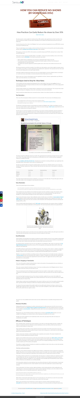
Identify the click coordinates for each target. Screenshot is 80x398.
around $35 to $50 (49, 312)
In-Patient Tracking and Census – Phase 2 (18, 393)
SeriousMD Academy (29, 388)
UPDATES (56, 2)
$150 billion (27, 57)
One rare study (20, 255)
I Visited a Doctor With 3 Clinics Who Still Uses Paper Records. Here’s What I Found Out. (54, 393)
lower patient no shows (50, 388)
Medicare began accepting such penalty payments (36, 307)
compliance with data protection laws (27, 160)
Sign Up (60, 2)
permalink (60, 388)
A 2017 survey (51, 106)
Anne (43, 34)
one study (57, 339)
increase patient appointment (41, 388)
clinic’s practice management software (49, 101)
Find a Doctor (50, 2)
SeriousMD (18, 382)
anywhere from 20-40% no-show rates (30, 49)
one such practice (26, 308)
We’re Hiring (65, 2)
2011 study (38, 203)
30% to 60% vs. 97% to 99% (57, 337)
